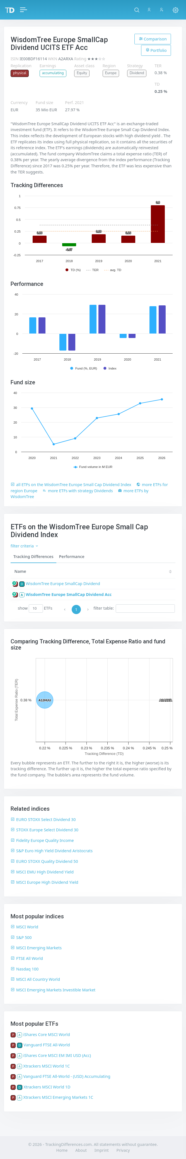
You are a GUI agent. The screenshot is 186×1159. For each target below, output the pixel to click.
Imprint (102, 1150)
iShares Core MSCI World (46, 1034)
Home (62, 1150)
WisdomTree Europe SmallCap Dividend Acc (69, 594)
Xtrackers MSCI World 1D (46, 1087)
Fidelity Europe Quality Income (42, 840)
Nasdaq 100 (24, 969)
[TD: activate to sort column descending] (150, 571)
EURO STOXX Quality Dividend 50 (44, 861)
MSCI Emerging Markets (36, 947)
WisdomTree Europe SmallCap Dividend (63, 583)
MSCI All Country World (35, 979)
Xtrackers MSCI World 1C (46, 1066)
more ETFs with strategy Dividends (77, 490)
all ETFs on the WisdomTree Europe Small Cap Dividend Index (71, 484)
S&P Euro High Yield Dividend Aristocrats (52, 850)
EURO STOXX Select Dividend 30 (43, 819)
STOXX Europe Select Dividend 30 (44, 829)
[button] (137, 10)
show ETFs (35, 608)
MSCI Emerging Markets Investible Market (53, 990)
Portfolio (156, 50)
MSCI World (24, 926)
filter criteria (25, 546)
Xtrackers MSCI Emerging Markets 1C (58, 1097)
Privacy (123, 1150)
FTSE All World (27, 958)
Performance (71, 556)
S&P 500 (21, 937)
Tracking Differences (33, 556)
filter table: (134, 608)
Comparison (153, 39)
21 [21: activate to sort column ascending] (165, 571)
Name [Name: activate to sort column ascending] (20, 571)
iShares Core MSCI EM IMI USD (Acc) (57, 1055)
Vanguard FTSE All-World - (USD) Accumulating (66, 1076)
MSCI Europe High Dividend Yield (44, 882)
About (81, 1150)
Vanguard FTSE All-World (46, 1044)
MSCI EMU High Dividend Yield (42, 872)
